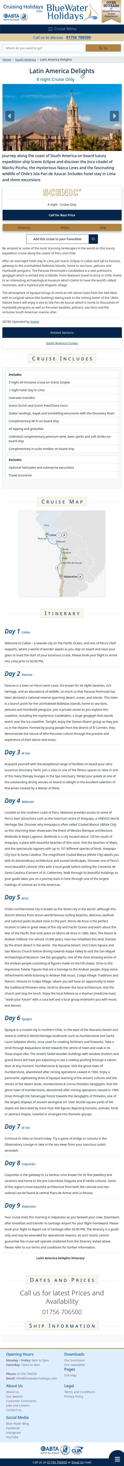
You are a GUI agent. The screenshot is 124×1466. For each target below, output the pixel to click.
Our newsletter (74, 1365)
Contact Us (14, 1410)
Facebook (13, 1428)
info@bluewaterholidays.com (36, 1378)
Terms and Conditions (79, 1392)
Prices (65, 228)
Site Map (70, 1375)
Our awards (14, 1396)
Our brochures (74, 1360)
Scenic (34, 322)
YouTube (12, 1437)
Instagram (13, 1432)
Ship (103, 228)
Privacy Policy (73, 1396)
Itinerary (24, 228)
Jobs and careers (17, 1405)
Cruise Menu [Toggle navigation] (62, 29)
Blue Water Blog (17, 1423)
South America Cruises (62, 343)
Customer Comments (21, 1401)
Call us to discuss (62, 37)
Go (103, 48)
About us (12, 1392)
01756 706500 (27, 1374)
